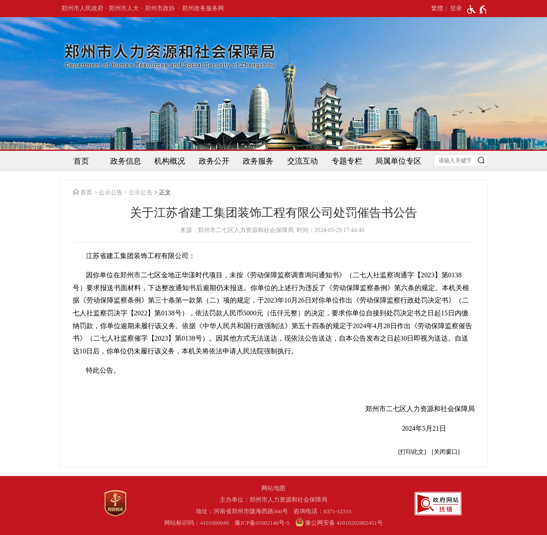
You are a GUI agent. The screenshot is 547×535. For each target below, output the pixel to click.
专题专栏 (347, 161)
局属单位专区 (398, 161)
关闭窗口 (446, 452)
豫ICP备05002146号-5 (262, 523)
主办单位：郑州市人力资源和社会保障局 (273, 500)
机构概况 (169, 161)
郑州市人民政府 (82, 8)
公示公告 (111, 192)
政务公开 (214, 161)
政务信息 (125, 161)
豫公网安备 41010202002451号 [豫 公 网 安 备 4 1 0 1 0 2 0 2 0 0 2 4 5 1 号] (339, 522)
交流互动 (302, 161)
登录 (456, 8)
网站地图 (273, 488)
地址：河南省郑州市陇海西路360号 (242, 511)
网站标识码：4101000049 (196, 523)
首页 (81, 161)
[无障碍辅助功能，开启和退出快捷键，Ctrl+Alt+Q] (477, 9)
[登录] (452, 8)
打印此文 (412, 452)
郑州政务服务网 (203, 8)
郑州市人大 (124, 8)
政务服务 (258, 161)
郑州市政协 (160, 8)
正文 (165, 192)
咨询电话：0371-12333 (322, 511)
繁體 (437, 8)
